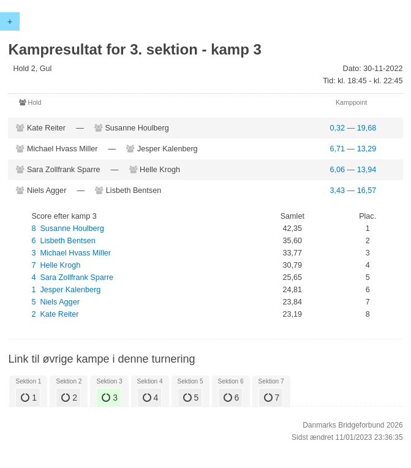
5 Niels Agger (55, 302)
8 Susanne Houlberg (67, 228)
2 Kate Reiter (54, 314)
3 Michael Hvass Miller (70, 253)
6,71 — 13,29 (353, 149)
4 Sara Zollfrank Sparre (72, 277)
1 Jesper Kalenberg (65, 289)
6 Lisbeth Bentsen (63, 240)
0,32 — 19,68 (353, 128)
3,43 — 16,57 (353, 190)
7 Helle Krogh (55, 265)
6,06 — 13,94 (353, 169)
